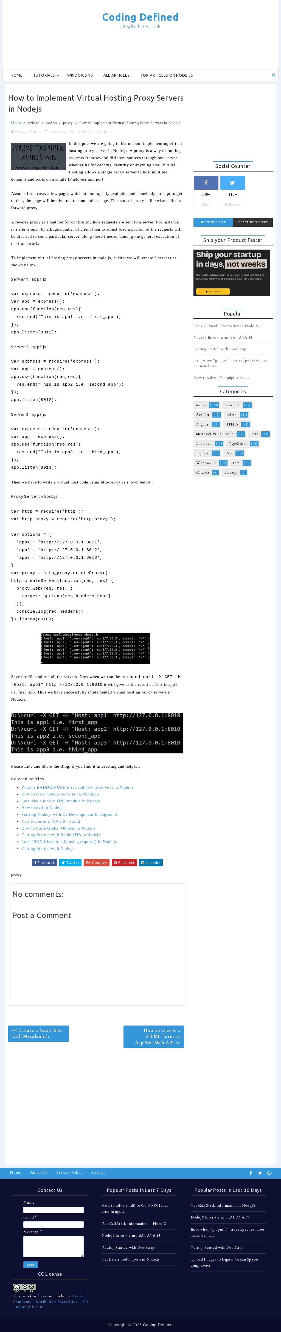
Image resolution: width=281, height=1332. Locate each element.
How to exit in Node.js (42, 807)
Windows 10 (80, 75)
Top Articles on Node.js (166, 75)
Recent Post (213, 222)
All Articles (116, 75)
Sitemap (98, 1172)
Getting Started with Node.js (48, 848)
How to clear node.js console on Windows (60, 794)
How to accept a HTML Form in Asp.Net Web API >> (157, 1036)
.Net (229, 453)
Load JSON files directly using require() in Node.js (69, 841)
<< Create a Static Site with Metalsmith (37, 1033)
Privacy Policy (69, 1172)
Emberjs (230, 472)
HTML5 (232, 424)
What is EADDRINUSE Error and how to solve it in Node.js (77, 787)
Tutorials (44, 75)
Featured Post (253, 222)
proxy (68, 122)
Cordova (202, 472)
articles (33, 122)
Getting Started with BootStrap (219, 349)
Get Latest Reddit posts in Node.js (130, 1259)
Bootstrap (204, 443)
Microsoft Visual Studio (215, 434)
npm (236, 463)
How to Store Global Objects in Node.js (58, 828)
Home (17, 75)
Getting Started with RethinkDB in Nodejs (60, 835)
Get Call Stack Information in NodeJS (225, 326)
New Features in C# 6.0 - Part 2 (50, 821)
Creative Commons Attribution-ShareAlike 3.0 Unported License (50, 1301)
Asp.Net (203, 415)
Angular (202, 424)
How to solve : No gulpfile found (221, 377)
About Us (38, 1172)
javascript (232, 405)
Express (202, 453)
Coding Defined (140, 17)
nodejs (51, 122)
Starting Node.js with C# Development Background (69, 814)
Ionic (254, 434)
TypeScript (238, 443)
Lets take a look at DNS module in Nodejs (60, 801)
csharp (231, 415)
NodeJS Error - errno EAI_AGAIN (222, 337)
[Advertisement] (140, 49)
